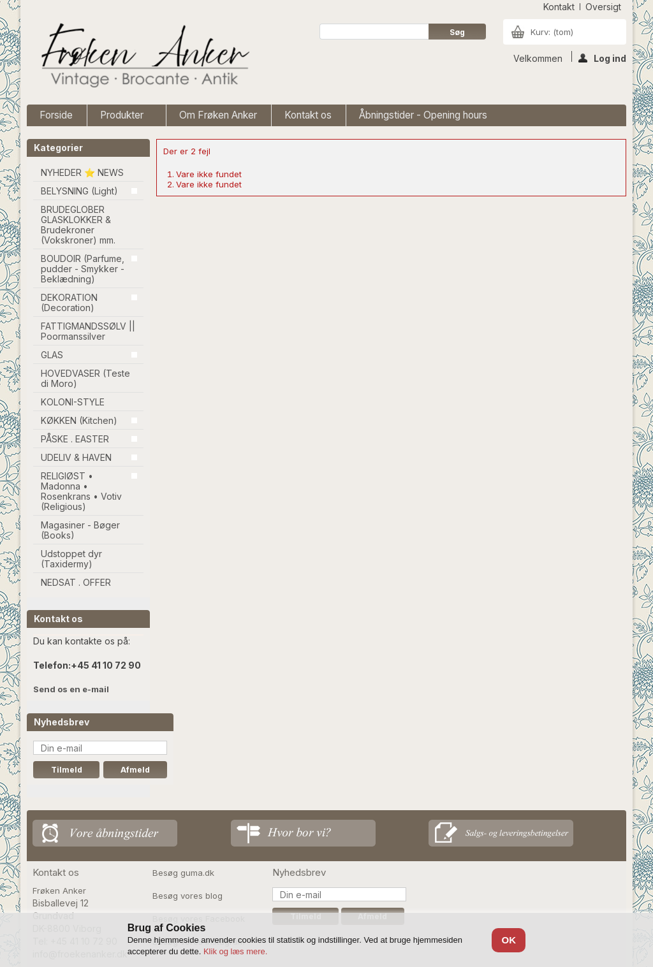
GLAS (52, 354)
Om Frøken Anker (218, 115)
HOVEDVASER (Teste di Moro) (85, 378)
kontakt (559, 6)
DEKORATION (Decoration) (69, 302)
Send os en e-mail (71, 689)
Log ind (602, 57)
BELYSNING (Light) (79, 190)
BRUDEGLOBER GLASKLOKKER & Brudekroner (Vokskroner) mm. (78, 224)
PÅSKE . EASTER (75, 438)
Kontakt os (308, 115)
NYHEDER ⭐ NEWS (82, 172)
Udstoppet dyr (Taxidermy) (71, 558)
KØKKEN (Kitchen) (79, 420)
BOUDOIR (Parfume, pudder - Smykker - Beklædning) (82, 268)
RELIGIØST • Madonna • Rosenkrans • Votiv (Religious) (81, 491)
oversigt (603, 6)
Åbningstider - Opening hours (423, 115)
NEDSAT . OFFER (76, 582)
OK (509, 939)
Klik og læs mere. (235, 951)
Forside (56, 115)
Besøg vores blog (187, 896)
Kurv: (552, 32)
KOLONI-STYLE (73, 401)
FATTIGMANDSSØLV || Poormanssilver (88, 331)
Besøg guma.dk (183, 873)
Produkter (123, 117)
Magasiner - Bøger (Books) (80, 530)
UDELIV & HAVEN (76, 457)
